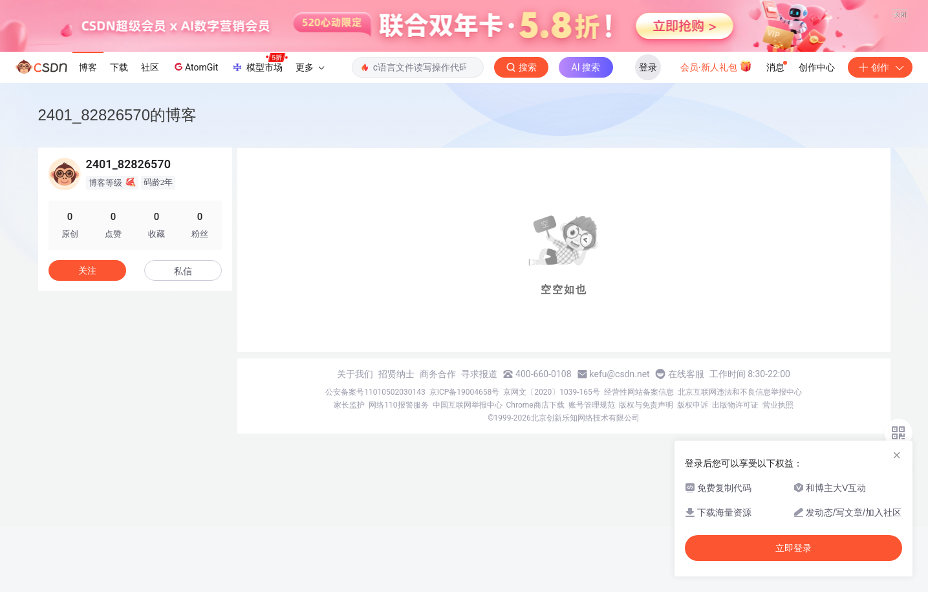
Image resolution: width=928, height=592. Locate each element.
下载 (119, 67)
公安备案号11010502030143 (375, 392)
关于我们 (355, 374)
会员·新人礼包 (716, 66)
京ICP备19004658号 (464, 392)
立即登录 (793, 548)
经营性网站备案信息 (639, 392)
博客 (88, 67)
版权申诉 (692, 405)
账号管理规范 (591, 405)
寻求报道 (479, 374)
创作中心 (817, 67)
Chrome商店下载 (535, 405)
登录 (648, 67)
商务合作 (438, 374)
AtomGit (195, 67)
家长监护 (349, 405)
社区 (150, 67)
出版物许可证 (735, 405)
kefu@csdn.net (620, 374)
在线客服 (686, 374)
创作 (880, 67)
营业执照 (777, 405)
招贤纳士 (396, 374)
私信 (183, 271)
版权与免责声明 (646, 405)
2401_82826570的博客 (117, 115)
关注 (87, 270)
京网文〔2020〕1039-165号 (551, 392)
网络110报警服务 (398, 405)
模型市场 (259, 63)
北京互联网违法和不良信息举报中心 (740, 392)
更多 (310, 67)
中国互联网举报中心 (467, 405)
